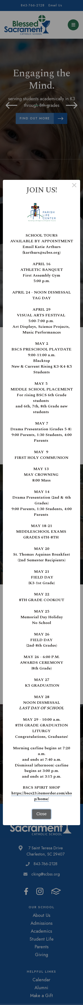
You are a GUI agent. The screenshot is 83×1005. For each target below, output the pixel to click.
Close (41, 814)
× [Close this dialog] (74, 186)
